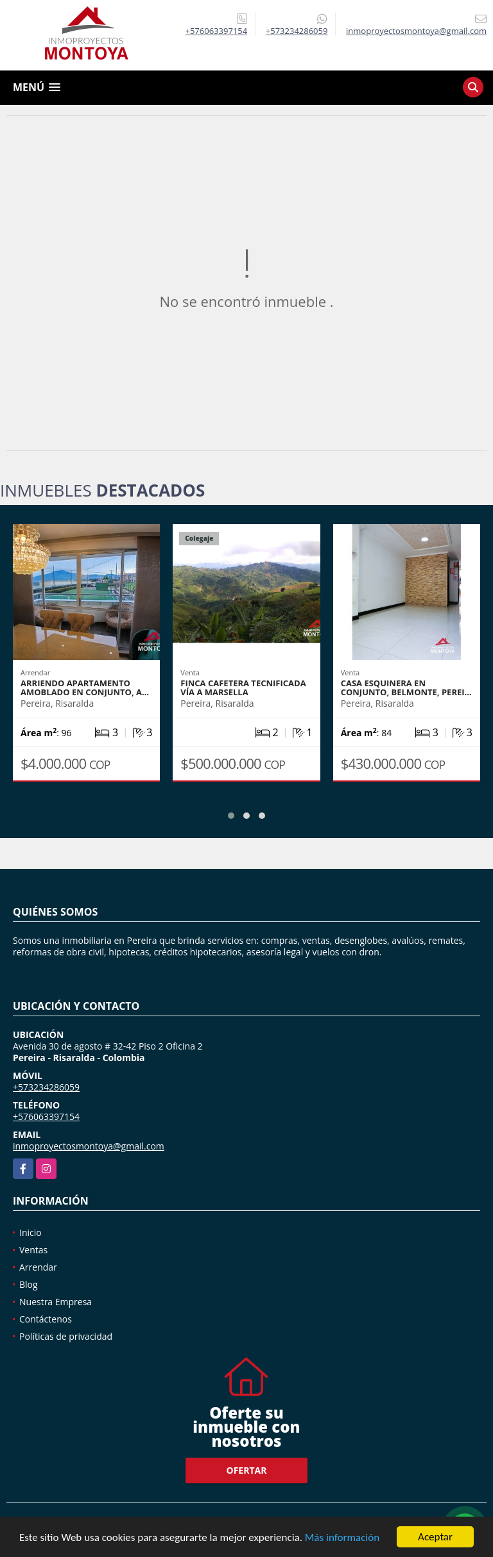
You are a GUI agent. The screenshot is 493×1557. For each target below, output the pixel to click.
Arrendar (38, 1267)
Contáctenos (45, 1319)
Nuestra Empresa (55, 1302)
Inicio (30, 1232)
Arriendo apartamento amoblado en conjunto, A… (85, 687)
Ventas (33, 1250)
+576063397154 (217, 31)
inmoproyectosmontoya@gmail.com (88, 1146)
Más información (342, 1537)
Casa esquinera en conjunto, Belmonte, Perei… (406, 687)
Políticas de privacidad (65, 1336)
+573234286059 (297, 31)
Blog (28, 1284)
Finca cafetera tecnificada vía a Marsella (243, 687)
